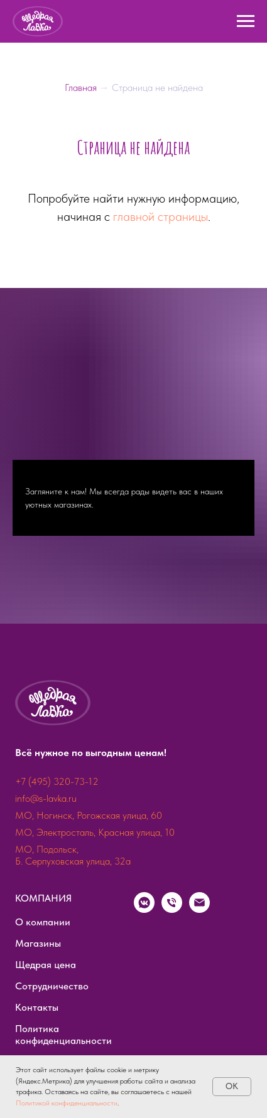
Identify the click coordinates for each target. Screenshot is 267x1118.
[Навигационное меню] (245, 21)
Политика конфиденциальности (63, 1034)
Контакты (36, 1007)
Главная (82, 87)
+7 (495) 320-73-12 (57, 781)
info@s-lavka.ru (46, 798)
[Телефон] (171, 909)
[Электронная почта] (199, 909)
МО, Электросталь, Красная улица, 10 (95, 832)
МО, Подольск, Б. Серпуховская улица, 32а (73, 855)
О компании (42, 922)
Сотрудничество (52, 986)
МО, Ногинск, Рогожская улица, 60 (88, 815)
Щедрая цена (45, 965)
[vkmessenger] (144, 909)
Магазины (38, 943)
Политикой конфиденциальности (66, 1103)
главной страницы (160, 216)
